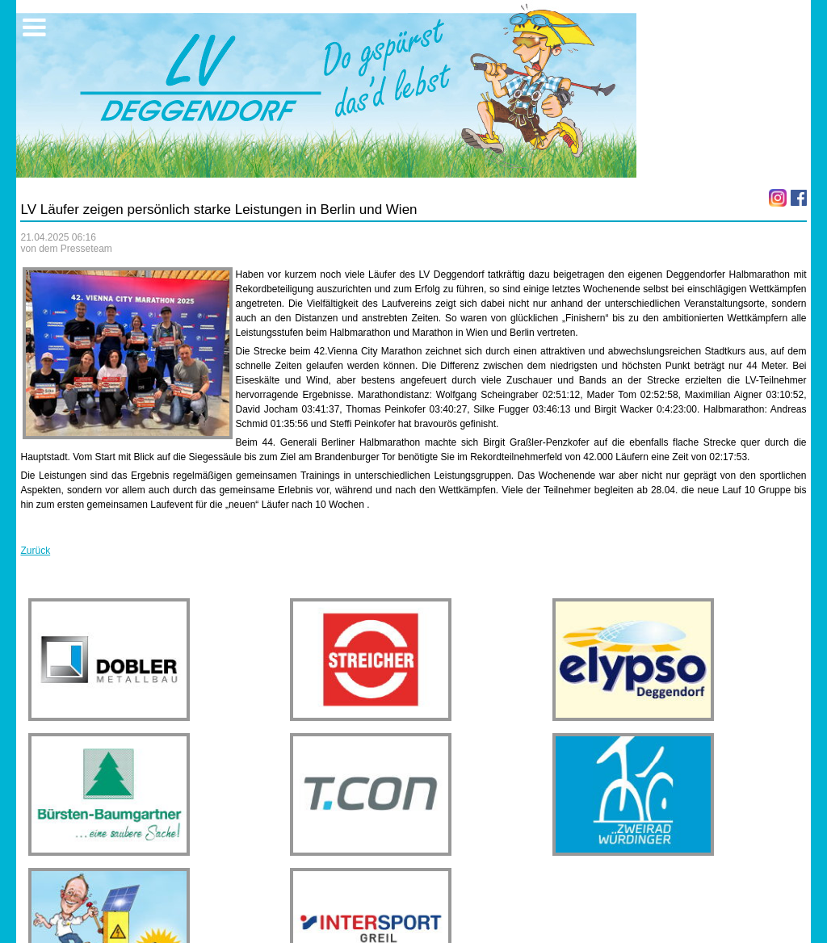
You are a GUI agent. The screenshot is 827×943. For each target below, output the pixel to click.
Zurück (35, 550)
